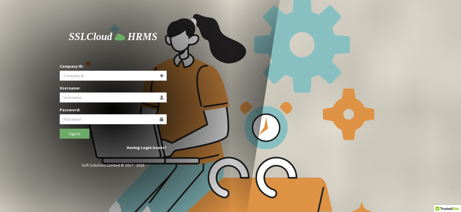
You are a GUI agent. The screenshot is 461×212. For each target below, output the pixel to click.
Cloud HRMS (113, 36)
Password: (70, 109)
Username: (70, 88)
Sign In (74, 133)
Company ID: (71, 66)
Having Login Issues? (147, 147)
